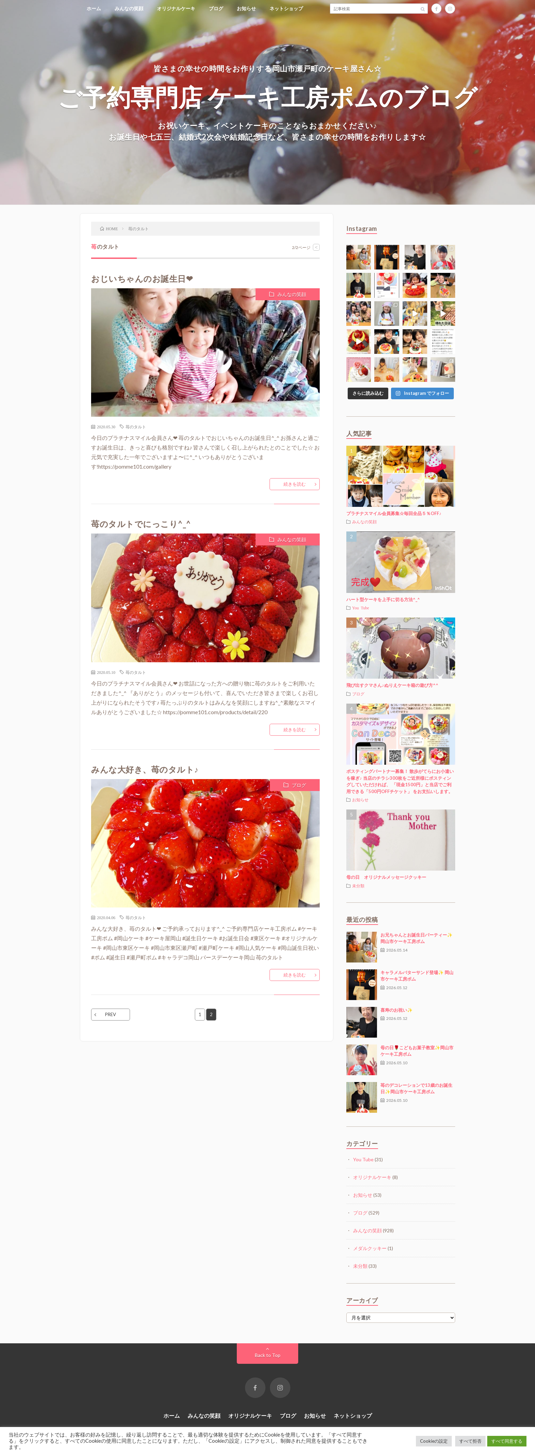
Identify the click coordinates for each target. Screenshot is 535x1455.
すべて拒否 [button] (470, 1441)
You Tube (360, 608)
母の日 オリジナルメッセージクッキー (386, 877)
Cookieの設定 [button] (434, 1441)
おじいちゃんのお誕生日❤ (142, 278)
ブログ (216, 8)
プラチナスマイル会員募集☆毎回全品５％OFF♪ (394, 513)
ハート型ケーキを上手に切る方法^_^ (383, 599)
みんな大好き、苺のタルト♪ (145, 769)
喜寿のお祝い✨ (396, 1010)
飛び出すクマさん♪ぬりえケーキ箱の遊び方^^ (392, 685)
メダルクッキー (370, 1248)
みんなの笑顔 (129, 8)
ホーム (94, 8)
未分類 (358, 886)
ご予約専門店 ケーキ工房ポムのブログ (268, 97)
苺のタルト (136, 427)
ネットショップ (286, 8)
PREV (110, 1014)
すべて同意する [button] (506, 1441)
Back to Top (267, 1355)
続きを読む (295, 484)
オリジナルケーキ (176, 8)
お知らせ (246, 8)
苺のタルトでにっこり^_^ (141, 524)
